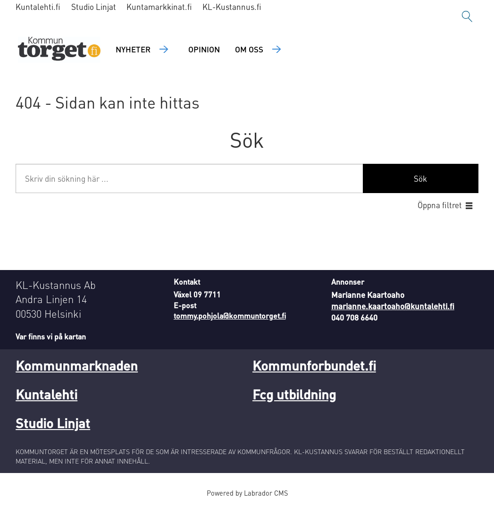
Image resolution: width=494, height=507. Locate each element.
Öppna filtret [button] (440, 205)
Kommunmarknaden (77, 365)
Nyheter (133, 49)
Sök (420, 178)
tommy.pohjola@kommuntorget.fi (230, 316)
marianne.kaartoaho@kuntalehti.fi (392, 306)
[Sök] (467, 16)
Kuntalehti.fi (38, 6)
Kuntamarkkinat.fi (159, 6)
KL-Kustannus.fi (231, 6)
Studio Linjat (93, 6)
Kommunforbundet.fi (314, 365)
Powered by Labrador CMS (247, 493)
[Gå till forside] (59, 50)
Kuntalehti (46, 394)
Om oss (249, 49)
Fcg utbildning (294, 394)
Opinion (204, 49)
